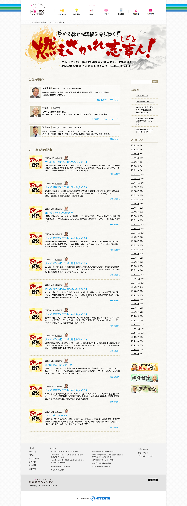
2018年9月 (135, 145)
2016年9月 (135, 237)
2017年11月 (135, 178)
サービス (52, 448)
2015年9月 (135, 287)
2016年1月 (135, 270)
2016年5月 (135, 253)
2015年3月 (135, 312)
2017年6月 (135, 199)
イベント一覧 (34, 458)
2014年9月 (135, 337)
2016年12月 (135, 224)
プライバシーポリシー (146, 456)
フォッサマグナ (142, 95)
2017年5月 (135, 203)
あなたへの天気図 (57, 470)
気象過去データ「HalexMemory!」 (104, 451)
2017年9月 (135, 187)
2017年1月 (135, 220)
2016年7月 (135, 245)
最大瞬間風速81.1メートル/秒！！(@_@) (144, 130)
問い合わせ (150, 10)
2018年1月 (135, 170)
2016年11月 (135, 228)
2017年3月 (135, 212)
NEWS (91, 10)
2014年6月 (135, 349)
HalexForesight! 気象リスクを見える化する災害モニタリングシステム (107, 456)
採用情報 (135, 10)
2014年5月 (135, 353)
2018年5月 (135, 153)
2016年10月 (135, 232)
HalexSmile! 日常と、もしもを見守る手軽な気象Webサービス (67, 456)
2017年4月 (135, 208)
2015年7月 (135, 295)
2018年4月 (135, 157)
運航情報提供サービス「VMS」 (103, 460)
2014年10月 (135, 332)
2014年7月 (135, 345)
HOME (31, 22)
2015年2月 (135, 316)
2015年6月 (135, 299)
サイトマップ (143, 453)
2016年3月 (135, 262)
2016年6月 (135, 249)
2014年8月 (135, 341)
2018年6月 (135, 149)
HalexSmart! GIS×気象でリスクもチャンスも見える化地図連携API (67, 461)
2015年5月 (135, 303)
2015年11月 (135, 278)
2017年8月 (135, 191)
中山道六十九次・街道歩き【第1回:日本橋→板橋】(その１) (145, 110)
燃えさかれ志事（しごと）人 (45, 22)
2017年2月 (135, 216)
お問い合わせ (143, 449)
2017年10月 (135, 182)
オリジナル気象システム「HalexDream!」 (66, 451)
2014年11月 (135, 328)
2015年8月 (135, 291)
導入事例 (76, 10)
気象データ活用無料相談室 (101, 463)
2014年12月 (135, 324)
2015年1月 (135, 320)
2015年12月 (135, 274)
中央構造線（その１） (145, 101)
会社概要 (121, 10)
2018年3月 (135, 162)
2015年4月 (135, 308)
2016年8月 (135, 241)
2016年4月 (135, 258)
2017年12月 (135, 174)
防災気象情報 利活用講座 (101, 466)
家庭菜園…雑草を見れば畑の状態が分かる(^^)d (145, 121)
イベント (106, 10)
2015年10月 (135, 282)
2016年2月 (135, 266)
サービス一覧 (61, 10)
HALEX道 (32, 451)
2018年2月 (135, 166)
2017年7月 (135, 195)
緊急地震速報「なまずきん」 (61, 466)
